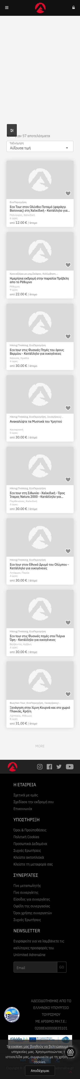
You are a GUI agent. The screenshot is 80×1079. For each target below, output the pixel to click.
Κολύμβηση (48, 273)
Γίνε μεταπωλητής (27, 885)
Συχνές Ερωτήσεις (27, 850)
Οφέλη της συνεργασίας (31, 906)
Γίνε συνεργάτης (25, 892)
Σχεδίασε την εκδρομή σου (33, 802)
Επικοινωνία (22, 809)
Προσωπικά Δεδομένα (30, 844)
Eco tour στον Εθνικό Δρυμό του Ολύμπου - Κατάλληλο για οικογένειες (39, 566)
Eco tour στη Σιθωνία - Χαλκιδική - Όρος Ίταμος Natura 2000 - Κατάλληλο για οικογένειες (37, 495)
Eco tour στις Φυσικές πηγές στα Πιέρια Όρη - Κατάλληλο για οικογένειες (37, 638)
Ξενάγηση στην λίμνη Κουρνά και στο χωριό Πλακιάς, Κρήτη (40, 709)
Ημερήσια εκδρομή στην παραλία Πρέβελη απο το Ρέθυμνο (39, 280)
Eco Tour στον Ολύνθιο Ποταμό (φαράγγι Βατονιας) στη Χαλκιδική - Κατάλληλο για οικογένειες (38, 208)
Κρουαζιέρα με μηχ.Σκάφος (25, 273)
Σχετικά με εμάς (25, 795)
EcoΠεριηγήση (18, 202)
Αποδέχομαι (40, 1071)
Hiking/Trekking (19, 345)
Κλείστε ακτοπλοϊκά (28, 857)
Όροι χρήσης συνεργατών (32, 913)
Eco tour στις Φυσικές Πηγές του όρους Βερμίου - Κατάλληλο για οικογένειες (37, 352)
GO (61, 967)
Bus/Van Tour (17, 702)
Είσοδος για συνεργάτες (31, 899)
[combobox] (40, 146)
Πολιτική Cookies (26, 837)
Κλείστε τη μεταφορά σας (33, 864)
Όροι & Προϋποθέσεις (30, 830)
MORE (40, 746)
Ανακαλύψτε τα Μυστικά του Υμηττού (36, 421)
